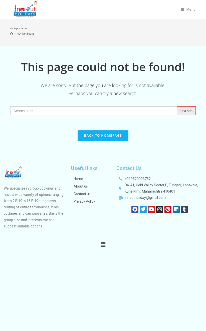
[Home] (11, 33)
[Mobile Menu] (188, 9)
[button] (103, 244)
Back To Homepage (103, 135)
